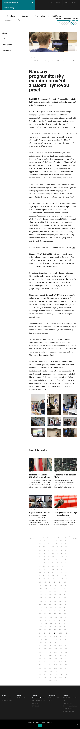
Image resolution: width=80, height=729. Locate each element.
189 (65, 627)
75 (53, 569)
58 (39, 563)
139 (55, 601)
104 (60, 582)
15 (65, 540)
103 (55, 582)
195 (65, 630)
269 (45, 671)
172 (41, 620)
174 (50, 620)
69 (57, 566)
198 (50, 633)
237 (66, 652)
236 (60, 652)
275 (45, 674)
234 (50, 652)
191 (45, 630)
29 (66, 547)
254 (60, 662)
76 (57, 569)
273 (66, 671)
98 (62, 579)
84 (61, 572)
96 (53, 579)
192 (50, 630)
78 (66, 569)
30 (40, 550)
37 (39, 553)
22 (65, 544)
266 (61, 668)
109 (56, 585)
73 (44, 569)
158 (60, 611)
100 (40, 582)
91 (61, 576)
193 (55, 630)
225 (66, 646)
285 (66, 678)
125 (46, 595)
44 (39, 556)
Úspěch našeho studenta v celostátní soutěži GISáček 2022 (39, 515)
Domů (33, 58)
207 (66, 636)
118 (41, 591)
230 (61, 649)
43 (66, 553)
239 (45, 655)
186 (50, 627)
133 (55, 598)
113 (46, 588)
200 (60, 633)
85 (66, 572)
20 (57, 544)
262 (40, 668)
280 (40, 678)
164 (60, 614)
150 (51, 607)
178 (41, 623)
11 (48, 540)
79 (40, 572)
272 (61, 671)
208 (40, 639)
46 (48, 556)
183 (65, 623)
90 (57, 576)
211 (56, 639)
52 (44, 560)
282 (50, 678)
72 (39, 569)
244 (40, 658)
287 (55, 681)
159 (65, 611)
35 (61, 550)
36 (66, 550)
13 (56, 540)
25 (48, 547)
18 (48, 544)
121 (55, 591)
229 (55, 649)
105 (65, 582)
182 (60, 623)
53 (48, 560)
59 (44, 563)
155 (46, 611)
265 (55, 668)
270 (50, 671)
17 (44, 544)
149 (46, 607)
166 (40, 617)
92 (66, 576)
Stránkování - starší (73, 538)
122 (60, 591)
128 (60, 595)
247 (55, 658)
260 (61, 665)
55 (57, 560)
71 (66, 566)
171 (65, 617)
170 (61, 617)
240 (50, 655)
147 (65, 604)
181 (55, 623)
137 (46, 601)
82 (53, 572)
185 (46, 627)
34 (57, 550)
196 (40, 633)
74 (48, 569)
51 (39, 560)
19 (52, 544)
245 (45, 658)
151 (55, 607)
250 (40, 662)
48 (57, 556)
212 (61, 639)
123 (65, 591)
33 (53, 550)
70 (62, 566)
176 (60, 620)
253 (55, 662)
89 (53, 576)
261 (66, 665)
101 (45, 582)
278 (61, 674)
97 (57, 579)
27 (57, 547)
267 (66, 668)
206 (61, 636)
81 (48, 572)
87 (44, 576)
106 (41, 585)
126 (50, 595)
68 (53, 566)
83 (57, 572)
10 (44, 540)
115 (55, 588)
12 (52, 540)
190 (40, 630)
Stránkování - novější (33, 538)
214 (41, 642)
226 (40, 649)
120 (50, 591)
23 (39, 547)
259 (55, 665)
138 (50, 601)
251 (45, 662)
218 (60, 642)
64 (66, 563)
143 (45, 604)
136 (41, 601)
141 (65, 601)
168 (51, 617)
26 (53, 547)
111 (65, 585)
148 (41, 607)
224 (60, 646)
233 (45, 652)
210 (51, 639)
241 (55, 655)
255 (66, 662)
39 (48, 553)
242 (60, 655)
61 (53, 563)
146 (60, 604)
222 (50, 646)
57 (66, 560)
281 (45, 678)
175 (55, 620)
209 (46, 639)
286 (50, 681)
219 (65, 642)
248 (61, 658)
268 (40, 671)
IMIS (66, 2)
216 (50, 642)
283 (55, 678)
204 (50, 636)
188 (60, 627)
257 (45, 665)
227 (45, 649)
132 (50, 598)
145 (55, 604)
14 (61, 540)
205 (55, 636)
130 (41, 598)
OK (40, 725)
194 (60, 630)
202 (40, 636)
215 (46, 642)
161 (45, 614)
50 (66, 556)
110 (61, 585)
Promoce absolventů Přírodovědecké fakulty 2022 (39, 477)
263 (45, 668)
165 (65, 614)
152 (60, 607)
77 (61, 569)
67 (48, 566)
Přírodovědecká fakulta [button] (18, 2)
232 (40, 652)
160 (40, 614)
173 (45, 620)
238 (40, 655)
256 (40, 665)
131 (45, 598)
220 (40, 646)
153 (65, 607)
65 (39, 566)
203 (45, 636)
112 (41, 588)
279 (66, 674)
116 (60, 588)
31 (44, 550)
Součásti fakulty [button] (18, 8)
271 (56, 671)
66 (44, 566)
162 (50, 614)
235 (55, 652)
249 (66, 658)
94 (44, 579)
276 (50, 674)
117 (65, 588)
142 (40, 604)
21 (61, 544)
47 (53, 556)
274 (40, 674)
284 (60, 678)
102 (50, 582)
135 (65, 598)
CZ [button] (50, 2)
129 (65, 595)
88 (48, 576)
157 (55, 611)
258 (50, 665)
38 (44, 553)
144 (50, 604)
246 (50, 658)
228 (50, 649)
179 (46, 623)
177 (65, 620)
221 (45, 646)
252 (50, 662)
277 (55, 674)
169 (56, 617)
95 (48, 579)
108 (51, 585)
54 (53, 560)
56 (61, 560)
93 (39, 579)
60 (48, 563)
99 (66, 579)
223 (55, 646)
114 (50, 588)
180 (51, 623)
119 (45, 591)
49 (62, 556)
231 (66, 649)
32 (48, 550)
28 (61, 547)
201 (66, 633)
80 (44, 572)
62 (57, 563)
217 (55, 642)
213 (65, 639)
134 (60, 598)
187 (55, 627)
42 (61, 553)
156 (50, 611)
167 (46, 617)
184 (41, 627)
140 (60, 601)
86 (39, 576)
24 (44, 547)
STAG (58, 2)
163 (55, 614)
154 (41, 611)
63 (61, 563)
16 (40, 544)
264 (50, 668)
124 (41, 595)
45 (44, 556)
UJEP (74, 2)
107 (46, 585)
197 (45, 633)
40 (53, 553)
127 (55, 595)
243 (66, 655)
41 (57, 553)
